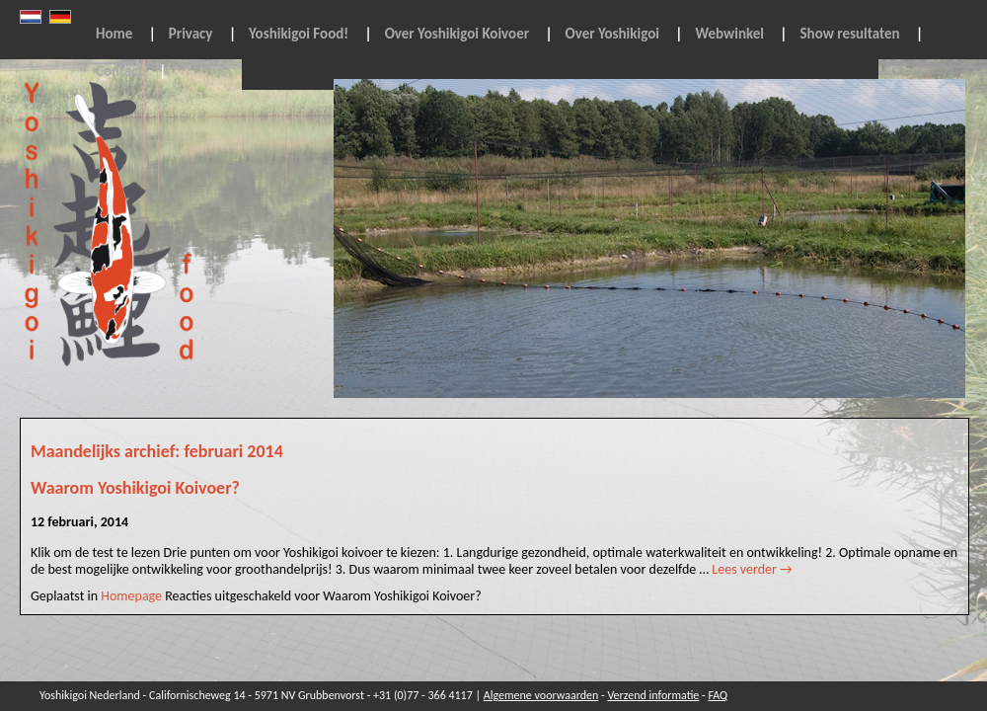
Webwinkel (729, 33)
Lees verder (752, 569)
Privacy (191, 33)
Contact (119, 71)
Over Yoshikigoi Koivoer (457, 33)
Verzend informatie (653, 695)
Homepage (131, 596)
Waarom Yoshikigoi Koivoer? (135, 488)
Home (114, 33)
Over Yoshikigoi (612, 33)
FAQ (717, 695)
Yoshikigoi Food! (298, 33)
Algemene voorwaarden (541, 695)
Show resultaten (850, 33)
